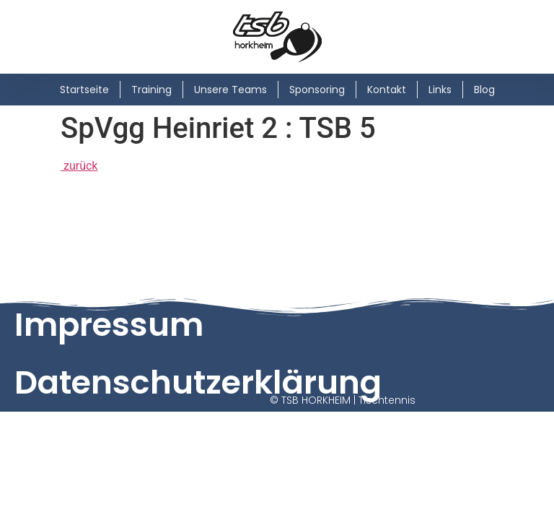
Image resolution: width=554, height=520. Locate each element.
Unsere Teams (230, 89)
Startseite (84, 89)
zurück (79, 166)
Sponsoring (317, 89)
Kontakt (386, 89)
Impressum (108, 324)
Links (440, 89)
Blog (484, 89)
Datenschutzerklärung (198, 382)
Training (151, 89)
